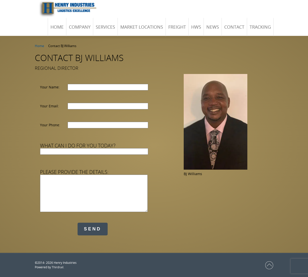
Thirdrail (57, 267)
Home (39, 46)
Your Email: (49, 106)
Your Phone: (50, 125)
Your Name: (50, 87)
